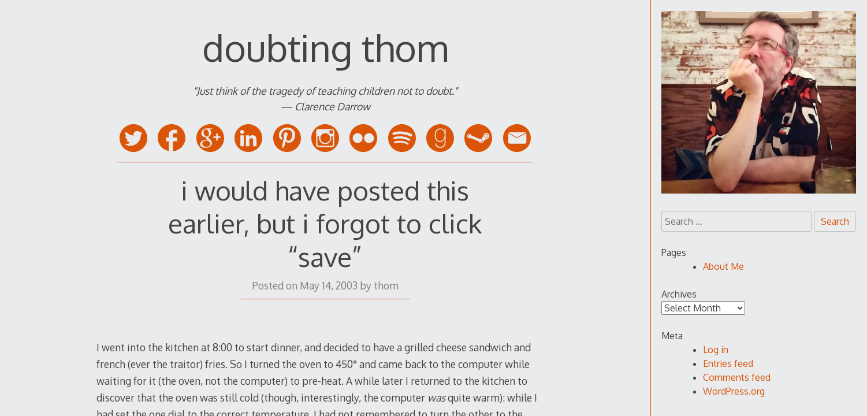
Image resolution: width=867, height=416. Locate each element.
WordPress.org (734, 391)
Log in (715, 349)
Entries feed (728, 363)
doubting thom (325, 47)
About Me (723, 266)
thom (386, 285)
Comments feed (737, 377)
